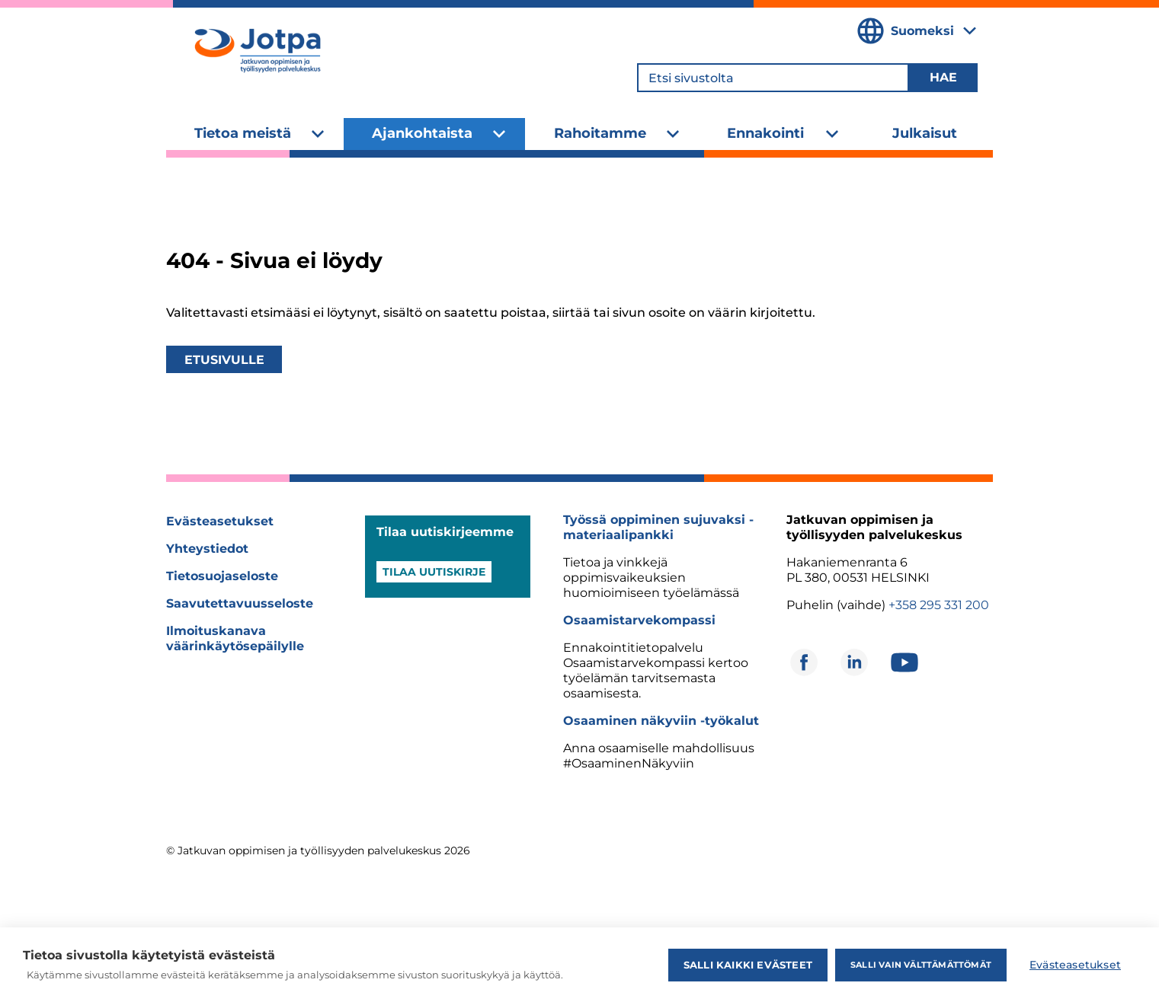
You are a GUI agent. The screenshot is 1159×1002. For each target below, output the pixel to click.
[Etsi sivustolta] (773, 77)
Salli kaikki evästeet (748, 965)
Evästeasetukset (220, 521)
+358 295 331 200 (938, 605)
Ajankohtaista (422, 133)
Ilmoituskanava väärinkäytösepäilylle (235, 638)
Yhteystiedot (207, 548)
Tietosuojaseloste (222, 576)
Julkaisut (924, 133)
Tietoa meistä (242, 133)
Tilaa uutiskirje (434, 572)
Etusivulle (224, 360)
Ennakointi (765, 133)
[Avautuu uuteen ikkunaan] (803, 662)
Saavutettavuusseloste (239, 603)
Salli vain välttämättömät (920, 964)
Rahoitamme (600, 133)
